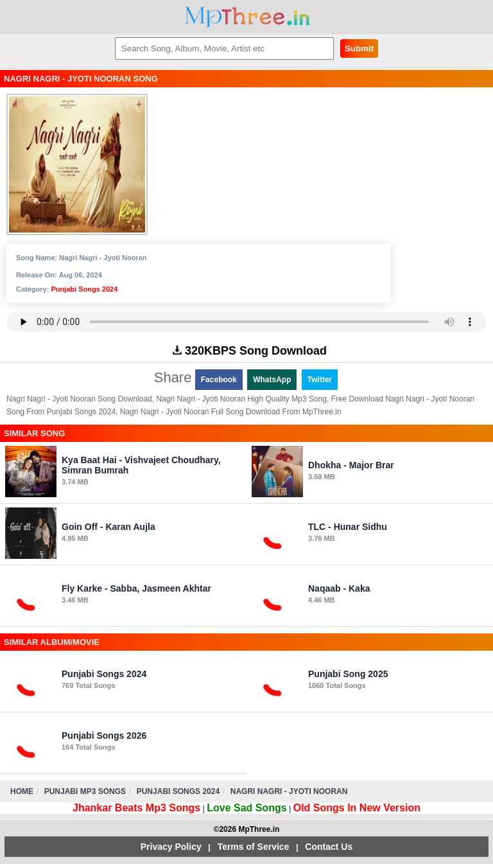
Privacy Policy (171, 847)
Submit (359, 48)
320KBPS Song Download (250, 350)
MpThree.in (247, 17)
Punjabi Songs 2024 (84, 289)
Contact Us (328, 847)
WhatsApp (272, 379)
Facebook (219, 379)
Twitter (319, 379)
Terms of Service (254, 847)
